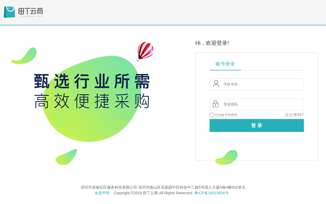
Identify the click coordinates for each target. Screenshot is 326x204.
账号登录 (225, 64)
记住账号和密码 (226, 115)
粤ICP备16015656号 (211, 193)
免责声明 (102, 193)
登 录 (256, 125)
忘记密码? (294, 115)
